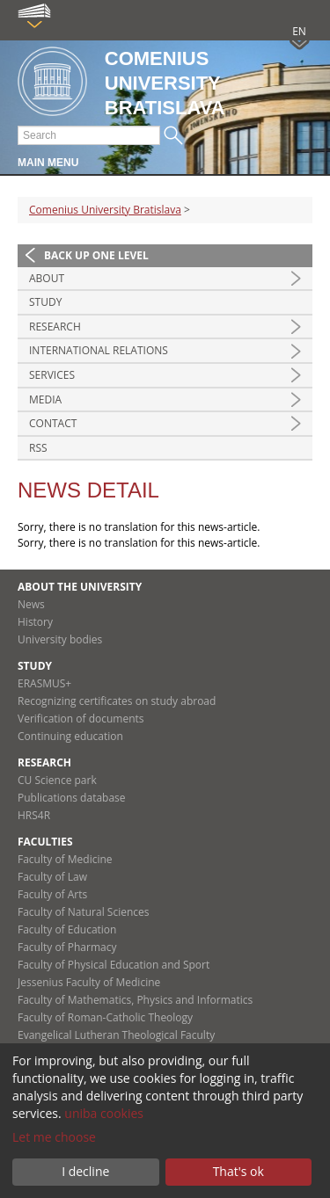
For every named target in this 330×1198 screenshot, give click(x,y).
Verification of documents (81, 718)
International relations (98, 350)
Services (52, 374)
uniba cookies (103, 1113)
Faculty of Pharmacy (67, 947)
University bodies (60, 639)
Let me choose (54, 1137)
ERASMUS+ (44, 683)
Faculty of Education (67, 929)
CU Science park (57, 780)
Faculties (45, 841)
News (31, 604)
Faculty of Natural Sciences (84, 911)
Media (45, 399)
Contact (53, 423)
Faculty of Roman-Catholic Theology (105, 1017)
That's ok (238, 1171)
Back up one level (96, 255)
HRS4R (34, 815)
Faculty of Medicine (65, 859)
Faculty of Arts (52, 894)
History (35, 621)
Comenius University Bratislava (105, 209)
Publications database (72, 797)
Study (45, 301)
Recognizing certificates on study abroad (117, 700)
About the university (80, 586)
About (46, 278)
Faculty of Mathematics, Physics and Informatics (135, 999)
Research (55, 326)
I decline (85, 1171)
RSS (38, 447)
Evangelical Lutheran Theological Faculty (116, 1034)
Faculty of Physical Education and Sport (113, 964)
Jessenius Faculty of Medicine (89, 982)
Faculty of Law (52, 876)
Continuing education (70, 736)
